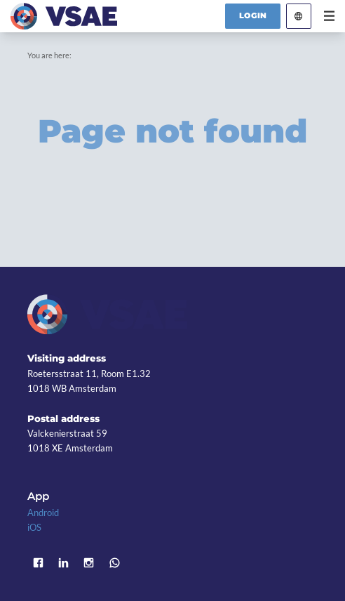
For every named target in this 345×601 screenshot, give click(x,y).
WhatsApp (114, 563)
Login (253, 15)
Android (43, 512)
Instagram (89, 563)
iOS (34, 527)
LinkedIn (63, 563)
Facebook (37, 563)
